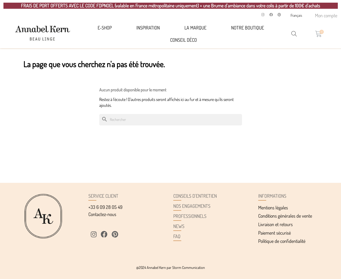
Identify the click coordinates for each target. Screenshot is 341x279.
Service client (103, 196)
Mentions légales (273, 207)
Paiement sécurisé (274, 233)
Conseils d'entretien (195, 196)
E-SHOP (105, 28)
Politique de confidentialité (281, 241)
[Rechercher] (170, 119)
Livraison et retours (275, 224)
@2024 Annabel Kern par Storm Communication (170, 267)
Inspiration (148, 28)
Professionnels (189, 216)
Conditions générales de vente (285, 216)
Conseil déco (183, 40)
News (178, 226)
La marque (195, 28)
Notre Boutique (247, 28)
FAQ (176, 236)
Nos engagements (191, 206)
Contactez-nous (102, 214)
